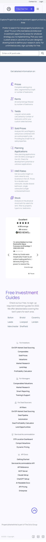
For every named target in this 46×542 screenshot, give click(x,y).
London (35, 322)
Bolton (11, 317)
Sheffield (24, 326)
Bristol (22, 317)
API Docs (24, 454)
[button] (9, 255)
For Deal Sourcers (24, 402)
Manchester (13, 326)
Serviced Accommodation (24, 434)
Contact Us (33, 1)
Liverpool (24, 322)
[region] (23, 255)
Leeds (10, 322)
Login (41, 1)
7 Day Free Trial (24, 9)
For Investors (24, 343)
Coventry (36, 317)
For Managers (24, 378)
